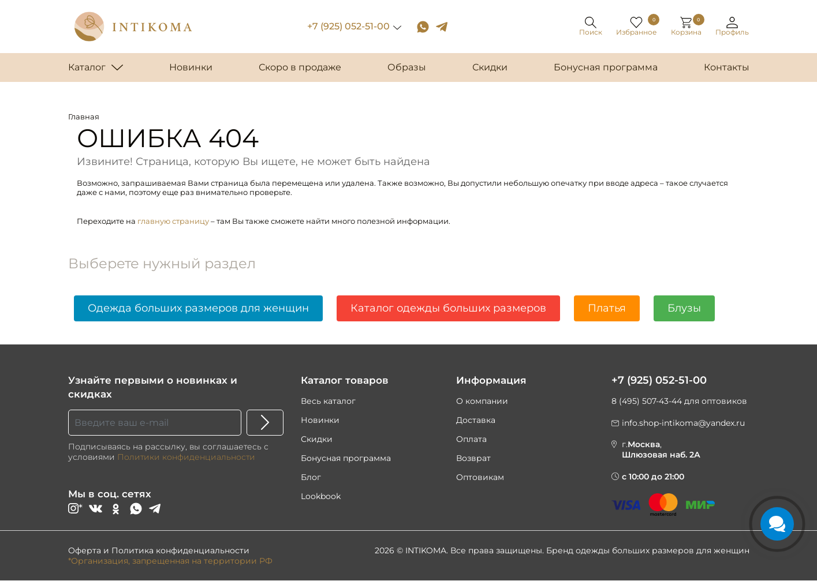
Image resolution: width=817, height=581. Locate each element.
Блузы (684, 308)
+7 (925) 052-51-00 (349, 26)
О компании (482, 401)
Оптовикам (480, 477)
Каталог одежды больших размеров (448, 308)
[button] (732, 27)
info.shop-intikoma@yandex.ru (683, 423)
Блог (311, 477)
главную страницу (173, 221)
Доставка (475, 420)
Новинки (320, 420)
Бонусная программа (346, 458)
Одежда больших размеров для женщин (198, 308)
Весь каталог (328, 401)
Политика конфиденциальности (180, 551)
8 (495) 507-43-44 (646, 401)
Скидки (317, 439)
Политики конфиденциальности (186, 457)
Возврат (473, 458)
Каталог (87, 67)
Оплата (471, 439)
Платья (607, 308)
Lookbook (321, 496)
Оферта (84, 551)
